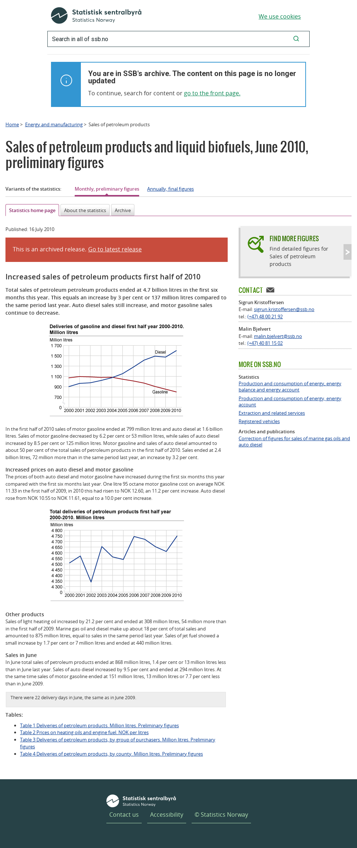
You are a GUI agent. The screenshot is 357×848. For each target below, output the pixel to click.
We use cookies (280, 16)
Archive (123, 210)
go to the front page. (212, 93)
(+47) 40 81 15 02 (265, 343)
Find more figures (294, 238)
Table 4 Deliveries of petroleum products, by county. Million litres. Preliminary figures (111, 754)
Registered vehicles (259, 421)
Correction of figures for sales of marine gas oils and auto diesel (294, 441)
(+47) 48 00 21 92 (265, 316)
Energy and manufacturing (54, 124)
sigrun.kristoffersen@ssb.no (284, 309)
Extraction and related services (272, 413)
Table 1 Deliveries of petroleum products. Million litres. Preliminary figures (99, 725)
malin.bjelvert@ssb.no (278, 336)
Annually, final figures (170, 189)
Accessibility (166, 815)
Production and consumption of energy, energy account (290, 401)
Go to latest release (115, 249)
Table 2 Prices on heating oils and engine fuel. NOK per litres (84, 732)
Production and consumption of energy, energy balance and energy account (290, 387)
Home (12, 124)
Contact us (124, 815)
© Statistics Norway (221, 815)
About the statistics (85, 210)
